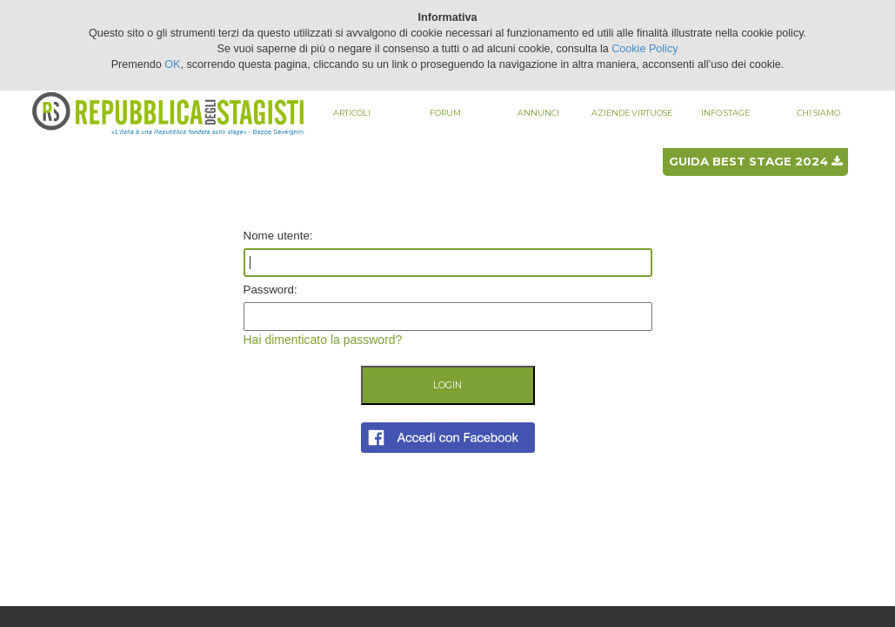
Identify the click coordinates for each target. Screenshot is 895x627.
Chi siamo (818, 113)
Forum (445, 113)
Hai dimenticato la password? (323, 340)
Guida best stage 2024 (755, 161)
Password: (270, 289)
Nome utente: (278, 235)
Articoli (352, 113)
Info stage (725, 113)
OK (172, 64)
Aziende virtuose (631, 113)
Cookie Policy (644, 49)
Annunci (538, 113)
